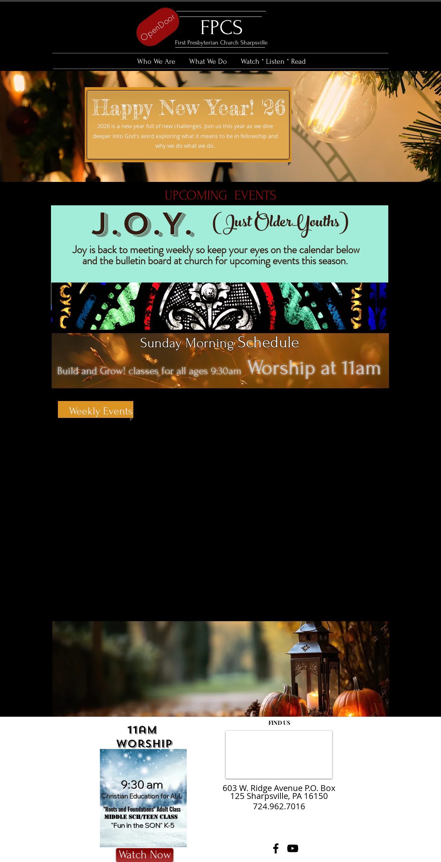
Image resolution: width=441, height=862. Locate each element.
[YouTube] (292, 848)
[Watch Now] (144, 855)
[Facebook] (276, 848)
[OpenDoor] (157, 26)
